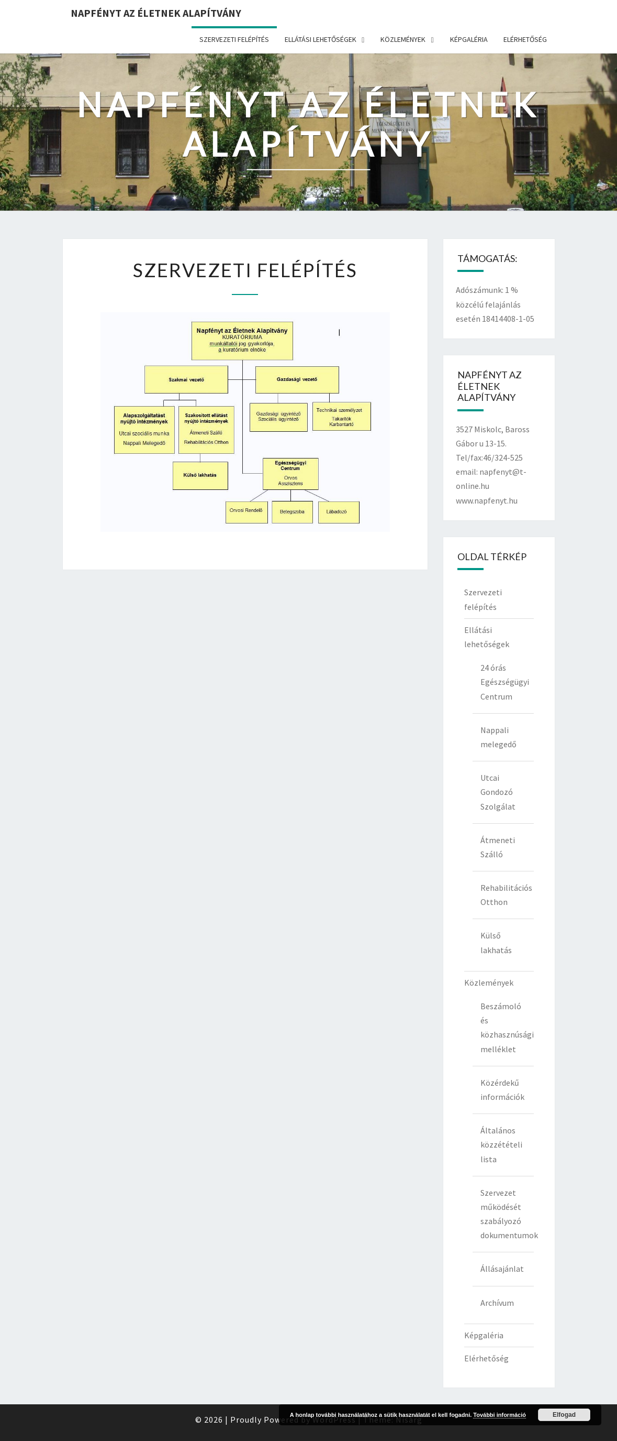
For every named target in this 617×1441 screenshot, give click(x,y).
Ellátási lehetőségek (320, 39)
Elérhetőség (525, 39)
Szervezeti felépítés (234, 39)
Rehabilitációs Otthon (506, 894)
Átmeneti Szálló (497, 847)
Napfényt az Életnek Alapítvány (156, 12)
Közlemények (402, 39)
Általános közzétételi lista (501, 1144)
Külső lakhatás (496, 942)
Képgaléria (469, 39)
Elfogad (564, 1414)
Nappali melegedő (498, 737)
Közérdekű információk (502, 1089)
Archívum (497, 1302)
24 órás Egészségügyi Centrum (504, 681)
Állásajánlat (502, 1268)
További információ (499, 1415)
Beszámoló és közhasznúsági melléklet (507, 1027)
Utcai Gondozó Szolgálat (497, 791)
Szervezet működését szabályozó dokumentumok (507, 1214)
